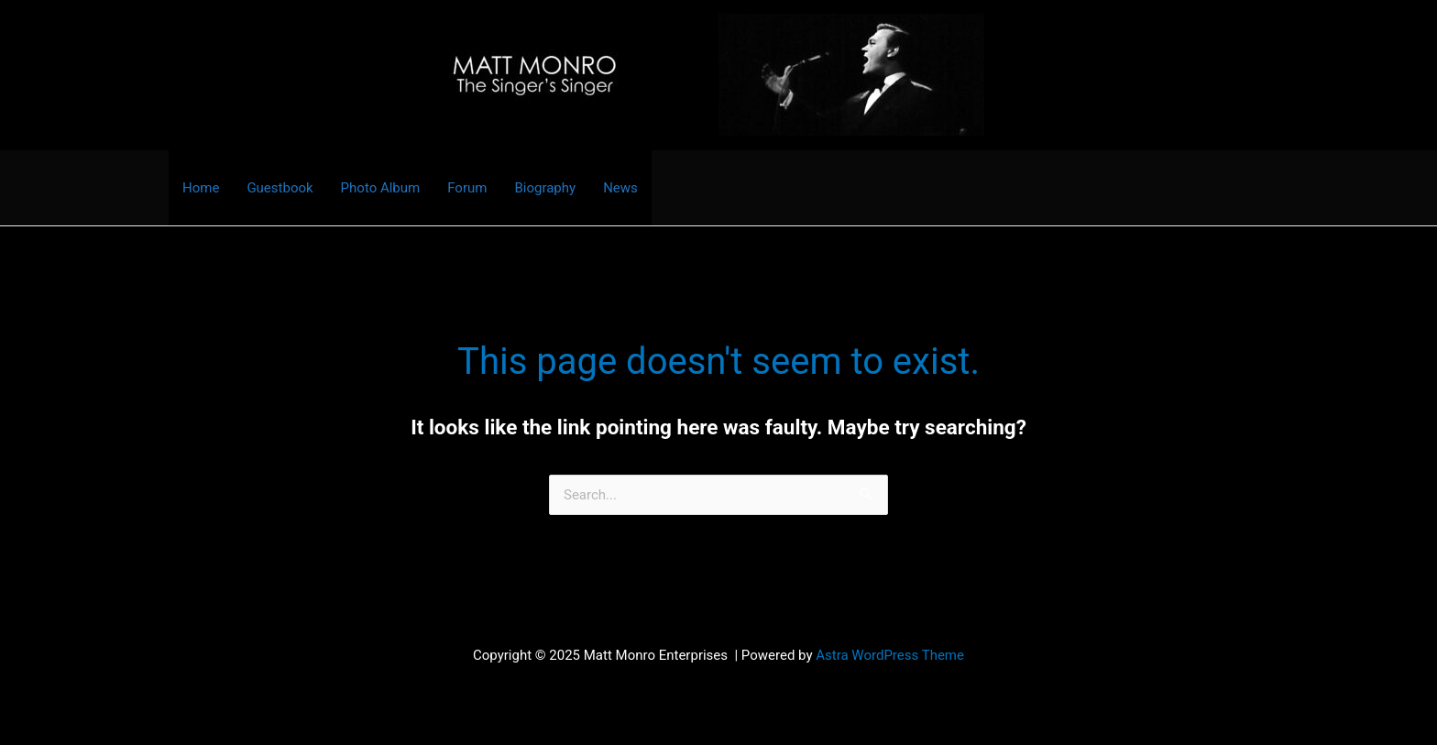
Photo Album (381, 188)
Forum (467, 188)
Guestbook (280, 188)
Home (200, 188)
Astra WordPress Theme (890, 655)
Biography (545, 188)
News (620, 188)
